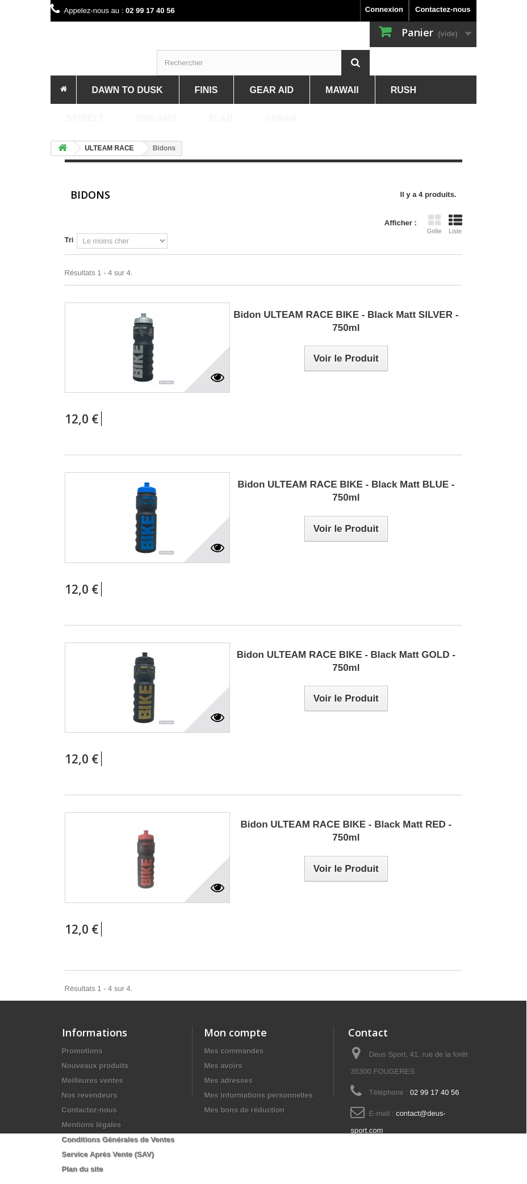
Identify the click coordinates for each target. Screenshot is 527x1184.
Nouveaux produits (95, 1065)
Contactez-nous (443, 9)
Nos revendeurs (90, 1095)
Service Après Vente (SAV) (108, 1154)
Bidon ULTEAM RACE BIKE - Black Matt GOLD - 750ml (346, 661)
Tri (69, 240)
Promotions (82, 1051)
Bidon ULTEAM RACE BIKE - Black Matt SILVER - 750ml (345, 321)
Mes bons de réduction (244, 1110)
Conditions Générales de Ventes (118, 1139)
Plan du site (82, 1169)
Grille (434, 224)
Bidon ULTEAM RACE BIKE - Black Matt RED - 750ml (345, 831)
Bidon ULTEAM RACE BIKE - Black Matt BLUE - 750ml (345, 491)
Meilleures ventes (92, 1080)
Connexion (384, 9)
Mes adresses (228, 1080)
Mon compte (235, 1032)
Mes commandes (234, 1051)
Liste (455, 224)
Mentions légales (92, 1124)
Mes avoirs (223, 1065)
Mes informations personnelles (258, 1095)
